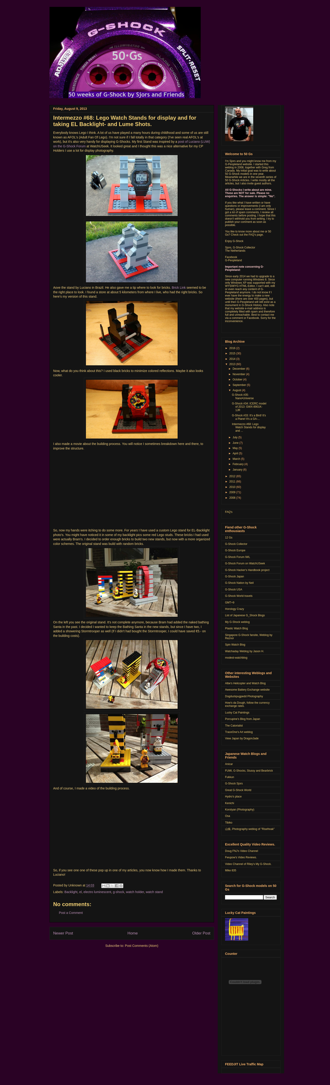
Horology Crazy (234, 609)
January (238, 469)
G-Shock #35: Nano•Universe (243, 396)
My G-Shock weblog (237, 622)
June (236, 442)
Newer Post (63, 933)
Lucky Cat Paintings (237, 712)
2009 (232, 492)
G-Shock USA (233, 589)
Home (132, 933)
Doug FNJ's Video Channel (241, 851)
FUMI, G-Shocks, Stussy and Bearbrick (249, 770)
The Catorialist (234, 725)
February (238, 464)
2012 (232, 476)
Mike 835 (230, 870)
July (235, 437)
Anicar (229, 764)
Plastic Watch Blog (236, 628)
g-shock (118, 892)
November (239, 374)
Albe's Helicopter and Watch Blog (245, 683)
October (238, 379)
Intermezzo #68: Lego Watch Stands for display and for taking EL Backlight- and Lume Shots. (124, 121)
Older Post (201, 933)
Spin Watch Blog (235, 644)
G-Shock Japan (234, 576)
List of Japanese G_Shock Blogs (245, 615)
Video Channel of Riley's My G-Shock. (248, 864)
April (236, 453)
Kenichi (229, 803)
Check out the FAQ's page (247, 234)
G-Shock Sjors (234, 783)
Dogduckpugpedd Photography (244, 696)
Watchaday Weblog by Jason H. (244, 651)
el (80, 892)
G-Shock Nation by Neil (239, 582)
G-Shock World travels (239, 596)
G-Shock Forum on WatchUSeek (245, 563)
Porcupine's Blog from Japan (242, 719)
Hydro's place (233, 796)
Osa (227, 816)
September (240, 385)
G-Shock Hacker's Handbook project (247, 570)
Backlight (70, 892)
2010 (232, 487)
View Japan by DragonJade (242, 738)
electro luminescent (97, 892)
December (239, 368)
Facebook (231, 257)
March (237, 458)
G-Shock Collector (236, 544)
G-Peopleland (233, 260)
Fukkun (229, 777)
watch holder (135, 892)
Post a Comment (71, 913)
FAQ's (228, 512)
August (237, 390)
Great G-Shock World (238, 790)
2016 (232, 348)
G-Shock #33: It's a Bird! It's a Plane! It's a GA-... (249, 417)
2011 (232, 481)
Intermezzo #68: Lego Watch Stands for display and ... (249, 427)
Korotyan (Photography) (239, 809)
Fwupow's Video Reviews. (241, 857)
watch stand (154, 892)
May (236, 448)
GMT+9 (229, 602)
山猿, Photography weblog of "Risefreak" (250, 829)
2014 (232, 359)
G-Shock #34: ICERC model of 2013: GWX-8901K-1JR (249, 407)
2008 (232, 497)
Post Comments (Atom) (141, 946)
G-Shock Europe (235, 550)
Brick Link (179, 287)
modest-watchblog (236, 657)
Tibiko (228, 822)
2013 (232, 364)
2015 (232, 353)
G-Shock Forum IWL (237, 557)
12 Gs (228, 537)
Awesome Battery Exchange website (247, 689)
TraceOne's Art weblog (239, 732)
